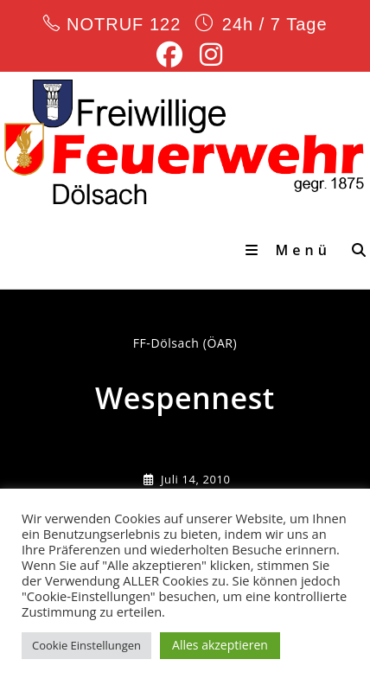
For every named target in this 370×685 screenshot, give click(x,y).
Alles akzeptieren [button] (220, 645)
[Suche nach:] (354, 249)
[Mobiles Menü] (292, 249)
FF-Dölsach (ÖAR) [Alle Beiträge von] (185, 343)
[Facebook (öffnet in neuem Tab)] (169, 54)
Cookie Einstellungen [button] (86, 645)
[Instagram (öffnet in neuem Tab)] (206, 54)
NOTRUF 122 (123, 24)
